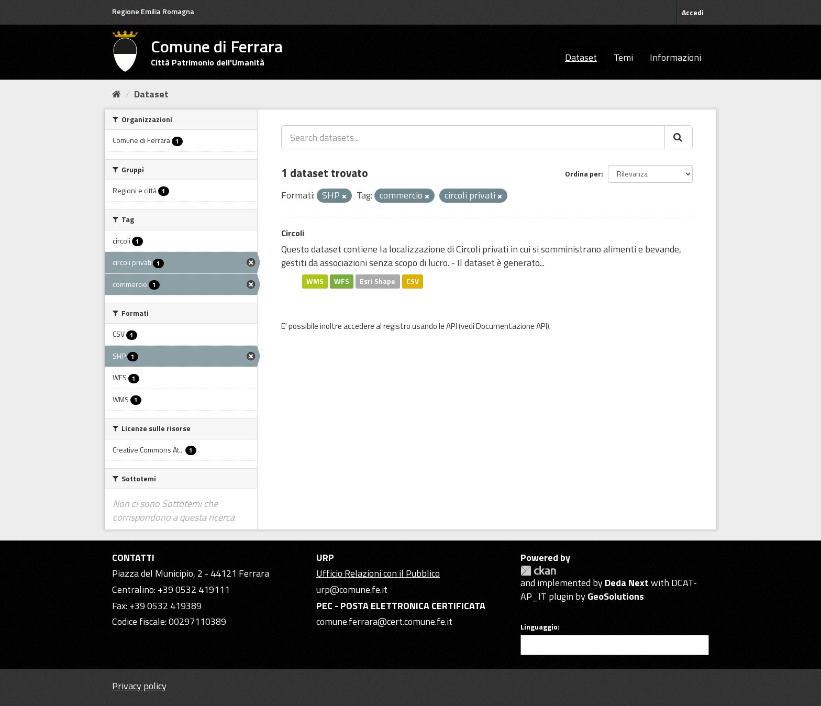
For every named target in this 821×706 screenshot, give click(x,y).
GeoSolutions (615, 596)
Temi (623, 57)
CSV (412, 281)
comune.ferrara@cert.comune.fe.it (384, 621)
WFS (341, 281)
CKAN (538, 570)
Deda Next (627, 583)
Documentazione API (511, 326)
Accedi (693, 12)
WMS (315, 281)
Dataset (581, 57)
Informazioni (675, 57)
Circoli (292, 233)
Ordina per (583, 173)
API (451, 326)
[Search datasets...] (473, 137)
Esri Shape (377, 281)
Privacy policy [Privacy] (139, 686)
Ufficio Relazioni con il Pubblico (378, 573)
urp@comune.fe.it (351, 589)
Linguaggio (539, 627)
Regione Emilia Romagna (153, 11)
